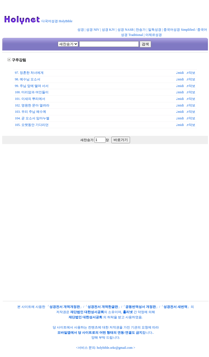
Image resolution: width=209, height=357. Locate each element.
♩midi (181, 73)
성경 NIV (92, 30)
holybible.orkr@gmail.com (114, 348)
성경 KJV (108, 30)
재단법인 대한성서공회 (87, 312)
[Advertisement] (103, 197)
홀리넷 (128, 312)
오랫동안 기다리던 (35, 125)
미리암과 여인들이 (35, 92)
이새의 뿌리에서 (33, 99)
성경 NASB (125, 30)
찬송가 (141, 30)
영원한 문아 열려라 (35, 105)
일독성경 (154, 30)
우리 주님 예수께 (33, 112)
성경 (80, 30)
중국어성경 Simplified (179, 30)
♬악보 (191, 73)
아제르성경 (153, 35)
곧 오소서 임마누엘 (35, 118)
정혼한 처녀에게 (32, 73)
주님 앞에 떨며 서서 (34, 86)
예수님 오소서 (30, 79)
